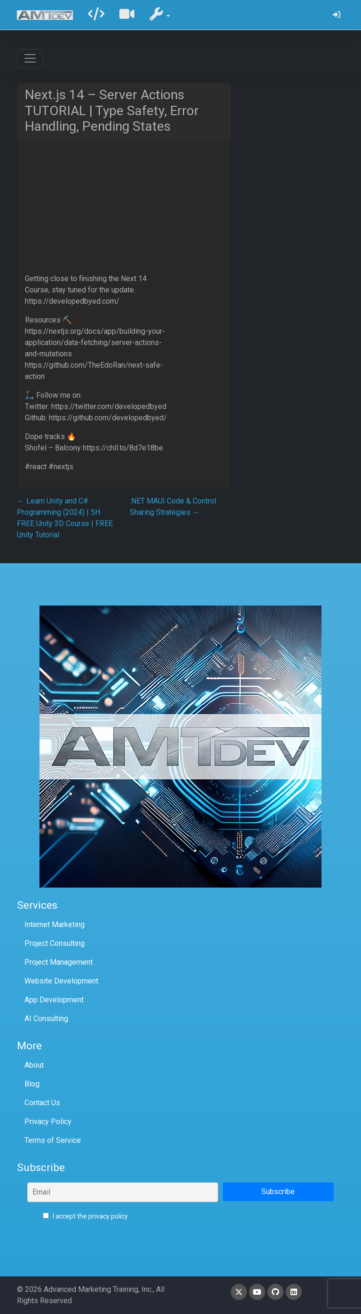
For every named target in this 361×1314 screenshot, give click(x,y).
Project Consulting (54, 943)
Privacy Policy (47, 1121)
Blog (31, 1083)
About (34, 1065)
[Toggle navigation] (30, 58)
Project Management (58, 962)
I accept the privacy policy (85, 1216)
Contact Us (42, 1102)
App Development (54, 999)
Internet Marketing (54, 924)
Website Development (61, 980)
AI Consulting (46, 1018)
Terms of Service (52, 1140)
